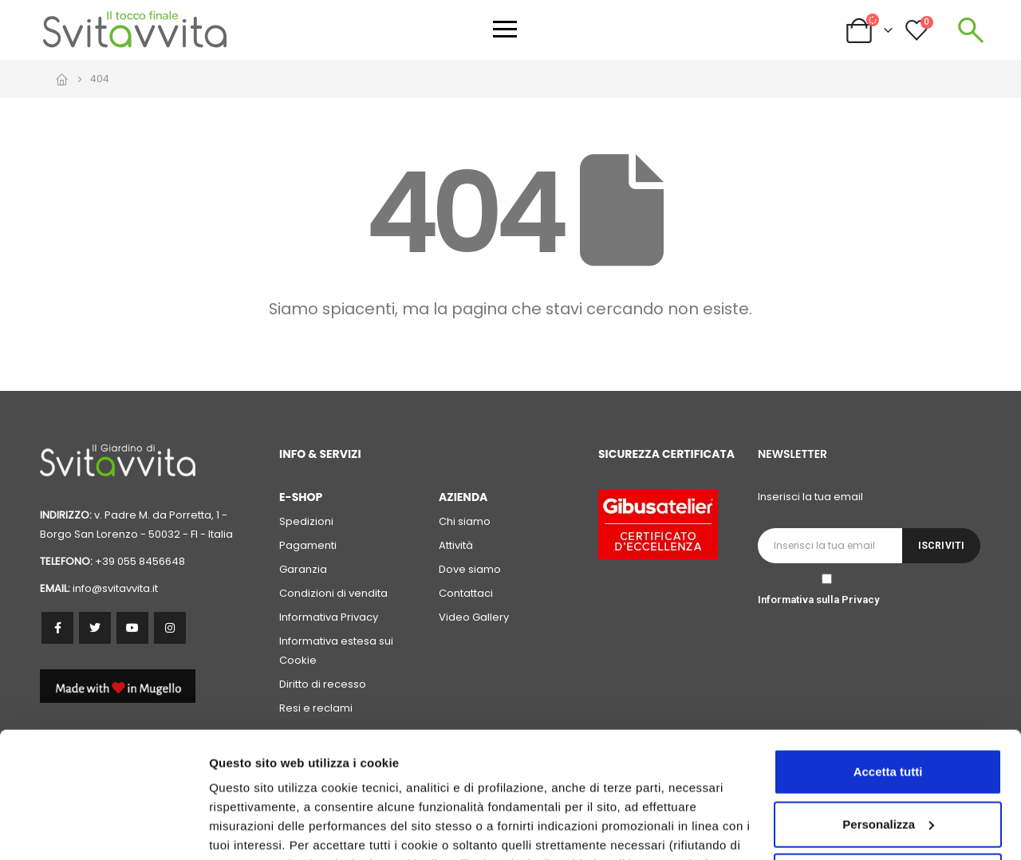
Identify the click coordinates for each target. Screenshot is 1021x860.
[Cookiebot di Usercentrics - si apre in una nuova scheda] (103, 829)
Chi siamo (465, 521)
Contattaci (466, 593)
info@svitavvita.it (115, 588)
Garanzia (303, 569)
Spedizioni (306, 521)
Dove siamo (470, 569)
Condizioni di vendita (333, 593)
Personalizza (245, 828)
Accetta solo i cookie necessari (888, 758)
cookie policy (707, 784)
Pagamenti (308, 545)
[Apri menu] (505, 29)
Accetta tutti (888, 654)
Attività (456, 545)
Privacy (860, 600)
